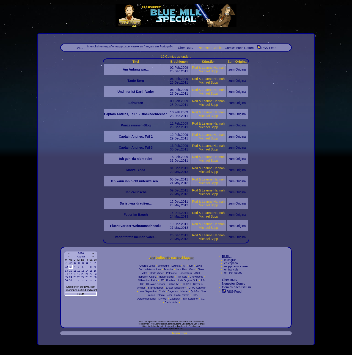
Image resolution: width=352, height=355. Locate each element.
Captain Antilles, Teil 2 (136, 136)
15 (90, 270)
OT (185, 265)
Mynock (162, 298)
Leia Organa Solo (188, 280)
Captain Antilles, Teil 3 (136, 147)
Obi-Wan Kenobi (155, 284)
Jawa (199, 265)
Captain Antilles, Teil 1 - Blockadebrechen (136, 114)
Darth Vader (157, 273)
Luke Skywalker (148, 291)
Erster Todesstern (176, 287)
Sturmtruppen (156, 287)
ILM (191, 265)
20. (172, 172)
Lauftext (176, 265)
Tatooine (168, 269)
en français (147, 46)
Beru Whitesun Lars (150, 269)
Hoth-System (181, 295)
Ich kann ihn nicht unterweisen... (135, 181)
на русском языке (127, 46)
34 (66, 274)
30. (172, 149)
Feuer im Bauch (136, 214)
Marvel (184, 291)
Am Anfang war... (136, 69)
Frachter (171, 280)
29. (172, 127)
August (81, 256)
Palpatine (171, 273)
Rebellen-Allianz (147, 276)
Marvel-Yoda (135, 170)
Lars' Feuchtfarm (185, 269)
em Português (164, 46)
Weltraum (163, 265)
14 (86, 270)
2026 (81, 253)
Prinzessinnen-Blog (136, 125)
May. (177, 172)
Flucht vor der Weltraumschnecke (136, 226)
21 (86, 274)
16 (95, 270)
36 (66, 280)
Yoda (162, 291)
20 (82, 274)
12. (172, 135)
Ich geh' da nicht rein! (135, 159)
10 (70, 270)
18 (74, 274)
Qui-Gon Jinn (198, 291)
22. (172, 194)
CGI (203, 298)
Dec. (177, 71)
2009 (184, 67)
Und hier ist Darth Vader (136, 91)
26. (172, 82)
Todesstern (185, 273)
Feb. (177, 67)
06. (172, 90)
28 (75, 263)
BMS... (80, 48)
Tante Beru (135, 80)
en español (107, 46)
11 (74, 270)
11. (172, 123)
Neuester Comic (233, 283)
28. (172, 104)
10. (172, 112)
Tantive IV (173, 284)
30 (83, 263)
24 (70, 277)
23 (95, 274)
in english (93, 46)
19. (172, 224)
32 (66, 266)
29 (79, 263)
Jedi (169, 295)
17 (70, 274)
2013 (184, 172)
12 (78, 270)
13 (82, 270)
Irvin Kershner (190, 298)
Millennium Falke (147, 280)
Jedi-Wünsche (136, 192)
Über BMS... (186, 48)
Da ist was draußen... (136, 203)
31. (172, 160)
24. (172, 216)
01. (172, 168)
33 (66, 270)
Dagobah (173, 291)
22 (90, 274)
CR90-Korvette (197, 287)
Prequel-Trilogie (156, 295)
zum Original (237, 69)
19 (78, 274)
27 (70, 263)
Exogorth (175, 298)
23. (172, 205)
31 (66, 263)
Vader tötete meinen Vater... (136, 237)
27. (172, 93)
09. (172, 101)
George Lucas (147, 265)
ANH (197, 273)
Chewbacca (196, 276)
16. (172, 157)
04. (172, 79)
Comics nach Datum (239, 48)
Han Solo (182, 276)
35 (66, 277)
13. (172, 145)
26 (78, 277)
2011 (184, 71)
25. (172, 71)
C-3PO (187, 284)
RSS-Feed (266, 48)
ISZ (162, 280)
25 (74, 277)
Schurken (135, 103)
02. (172, 67)
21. (172, 183)
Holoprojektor (166, 276)
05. (172, 179)
